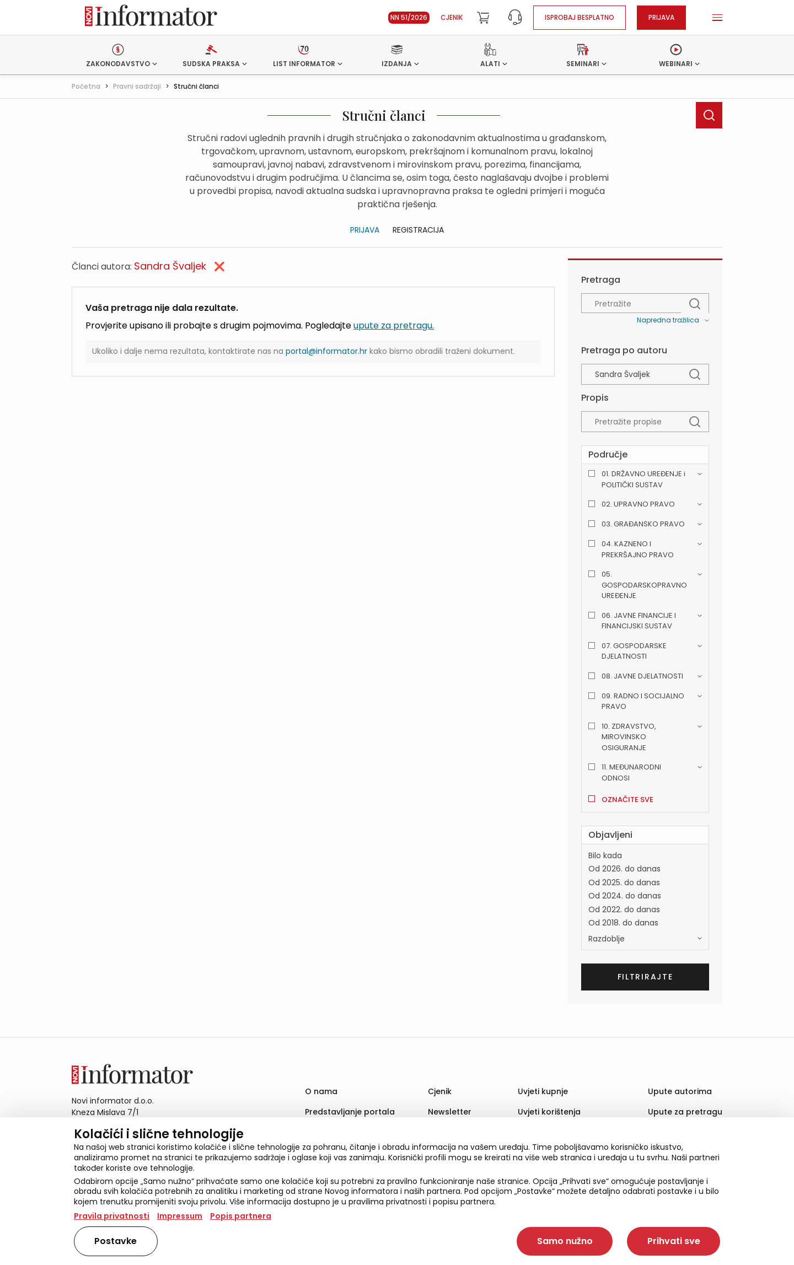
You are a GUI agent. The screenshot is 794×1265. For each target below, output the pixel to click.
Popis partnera (240, 1215)
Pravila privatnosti (111, 1215)
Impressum (179, 1215)
